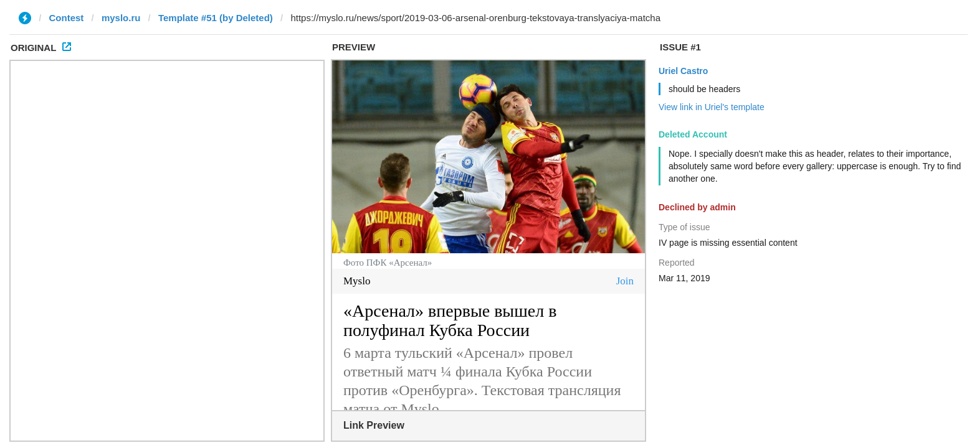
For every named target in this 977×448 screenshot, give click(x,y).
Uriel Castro (683, 71)
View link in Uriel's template (712, 107)
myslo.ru (121, 17)
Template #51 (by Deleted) (215, 17)
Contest (66, 17)
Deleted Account (693, 134)
